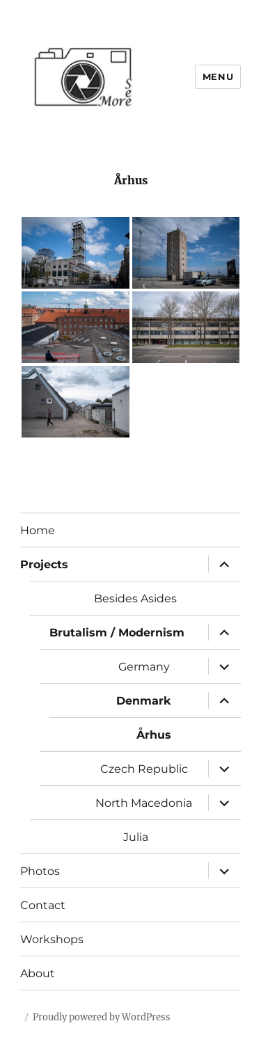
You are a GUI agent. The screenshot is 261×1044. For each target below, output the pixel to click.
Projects (44, 564)
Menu (218, 76)
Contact (42, 905)
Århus (153, 734)
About (37, 973)
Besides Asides (135, 598)
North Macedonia (143, 803)
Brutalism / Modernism (116, 632)
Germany (144, 666)
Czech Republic (144, 769)
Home (37, 530)
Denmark (143, 700)
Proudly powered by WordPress (102, 1017)
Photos (40, 871)
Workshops (52, 939)
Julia (135, 837)
